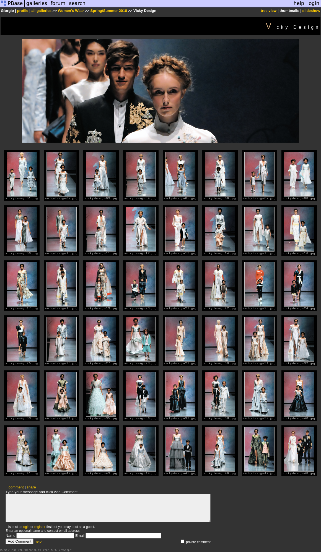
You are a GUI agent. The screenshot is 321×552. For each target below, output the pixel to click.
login (25, 527)
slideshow (311, 11)
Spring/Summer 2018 (108, 11)
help (38, 541)
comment (16, 487)
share (31, 487)
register (39, 527)
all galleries (41, 11)
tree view (268, 11)
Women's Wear (71, 11)
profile (23, 11)
